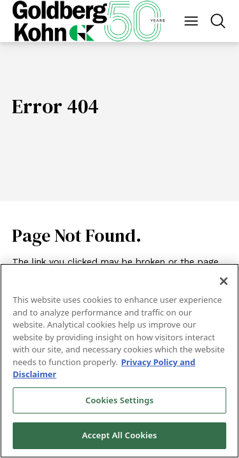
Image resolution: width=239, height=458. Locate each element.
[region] (119, 360)
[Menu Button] (191, 21)
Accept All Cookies (119, 435)
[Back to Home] (88, 21)
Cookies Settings (119, 400)
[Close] (224, 281)
